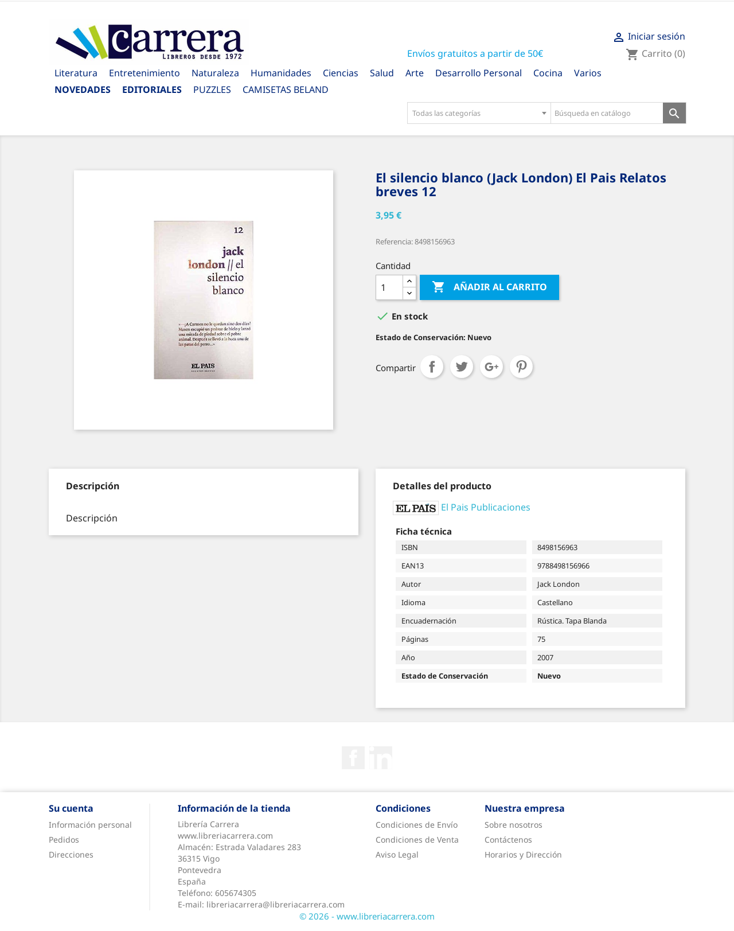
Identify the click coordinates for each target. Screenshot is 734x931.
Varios (588, 73)
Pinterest (521, 366)
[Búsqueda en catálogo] (607, 113)
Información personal (90, 824)
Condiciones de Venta (417, 839)
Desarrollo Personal (478, 73)
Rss (380, 757)
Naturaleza (215, 73)
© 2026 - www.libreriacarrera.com (367, 916)
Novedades (82, 89)
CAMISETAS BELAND (286, 89)
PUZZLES (212, 89)
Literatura (75, 73)
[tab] (92, 486)
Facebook (353, 757)
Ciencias (340, 73)
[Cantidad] (389, 287)
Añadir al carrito (489, 287)
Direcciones (71, 854)
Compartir (431, 366)
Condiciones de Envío (417, 824)
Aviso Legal (397, 854)
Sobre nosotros (513, 824)
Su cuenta (71, 808)
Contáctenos (508, 839)
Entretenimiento (144, 73)
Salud (382, 73)
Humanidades (281, 73)
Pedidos (64, 839)
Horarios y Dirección (523, 854)
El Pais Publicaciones (485, 506)
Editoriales (152, 89)
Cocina (548, 73)
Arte (414, 73)
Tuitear (461, 366)
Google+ (491, 366)
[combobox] (478, 113)
